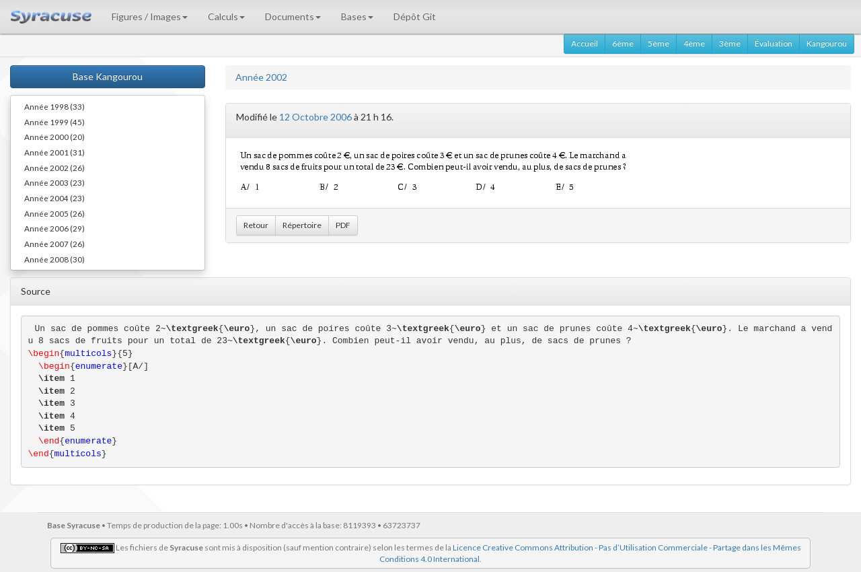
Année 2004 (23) (54, 198)
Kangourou (827, 43)
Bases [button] (357, 16)
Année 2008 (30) (54, 259)
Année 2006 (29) (54, 228)
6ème (623, 43)
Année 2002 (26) (54, 167)
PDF (343, 225)
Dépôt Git (415, 16)
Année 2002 (261, 77)
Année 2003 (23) (54, 182)
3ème (730, 43)
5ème (658, 43)
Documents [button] (293, 16)
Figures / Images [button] (150, 16)
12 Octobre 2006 (315, 116)
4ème (694, 43)
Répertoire (302, 225)
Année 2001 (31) (54, 152)
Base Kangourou (108, 76)
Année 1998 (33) (54, 106)
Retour (256, 225)
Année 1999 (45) (54, 122)
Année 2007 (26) (54, 243)
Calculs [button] (226, 16)
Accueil (584, 43)
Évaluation (773, 43)
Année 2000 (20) (54, 136)
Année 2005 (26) (54, 213)
